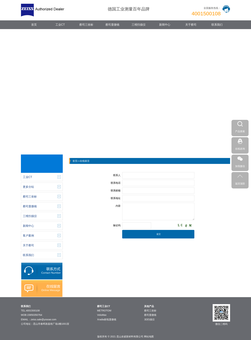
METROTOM (104, 310)
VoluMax (102, 315)
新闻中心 (164, 24)
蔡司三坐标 (86, 24)
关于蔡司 (190, 24)
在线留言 (85, 161)
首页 (34, 24)
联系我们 (217, 24)
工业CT (60, 24)
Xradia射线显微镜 (106, 319)
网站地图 (149, 336)
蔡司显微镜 (112, 24)
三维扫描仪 (139, 24)
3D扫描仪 (149, 319)
